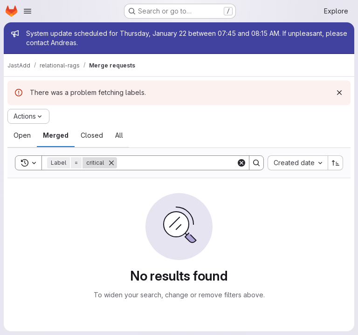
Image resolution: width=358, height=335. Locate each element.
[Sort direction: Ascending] (335, 162)
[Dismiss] (339, 92)
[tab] (22, 135)
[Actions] (28, 116)
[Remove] (111, 162)
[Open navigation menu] (27, 11)
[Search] (176, 162)
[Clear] (241, 162)
